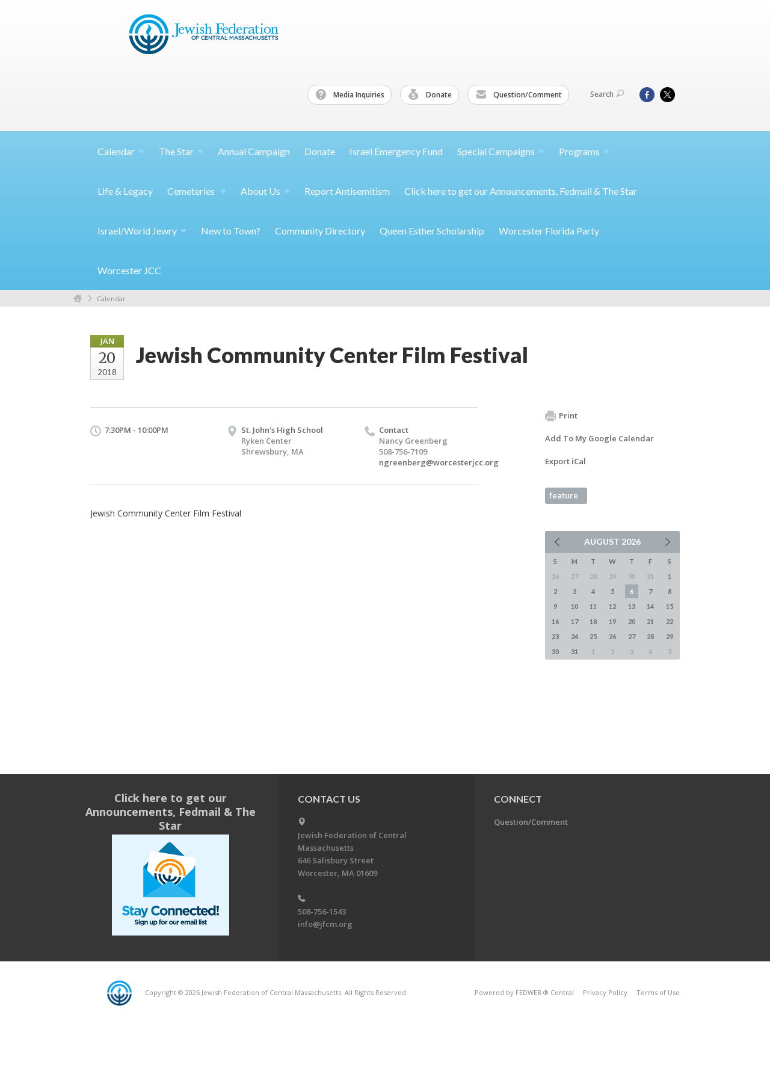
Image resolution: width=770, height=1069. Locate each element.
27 (631, 636)
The (181, 151)
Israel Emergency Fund (396, 151)
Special (500, 151)
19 (612, 621)
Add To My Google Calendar (599, 438)
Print (561, 416)
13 (631, 606)
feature (563, 495)
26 (612, 636)
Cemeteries (196, 191)
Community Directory (320, 230)
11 (593, 606)
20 (631, 621)
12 (612, 606)
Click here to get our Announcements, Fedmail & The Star (520, 191)
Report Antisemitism (347, 191)
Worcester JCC (129, 270)
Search (607, 94)
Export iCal (565, 461)
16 (555, 621)
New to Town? (230, 230)
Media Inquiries (350, 95)
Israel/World (141, 230)
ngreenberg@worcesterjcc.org (439, 462)
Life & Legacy (125, 191)
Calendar (111, 298)
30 (555, 651)
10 (574, 606)
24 (574, 636)
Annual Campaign (254, 151)
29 (669, 636)
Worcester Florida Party (549, 230)
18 (593, 621)
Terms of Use (658, 992)
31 (574, 651)
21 (650, 621)
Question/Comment (519, 95)
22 (669, 621)
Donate (430, 95)
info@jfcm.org (325, 924)
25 (593, 636)
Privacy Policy (605, 992)
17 (574, 621)
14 (650, 606)
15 (669, 606)
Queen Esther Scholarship (432, 230)
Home (77, 298)
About (265, 191)
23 (555, 636)
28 (650, 636)
